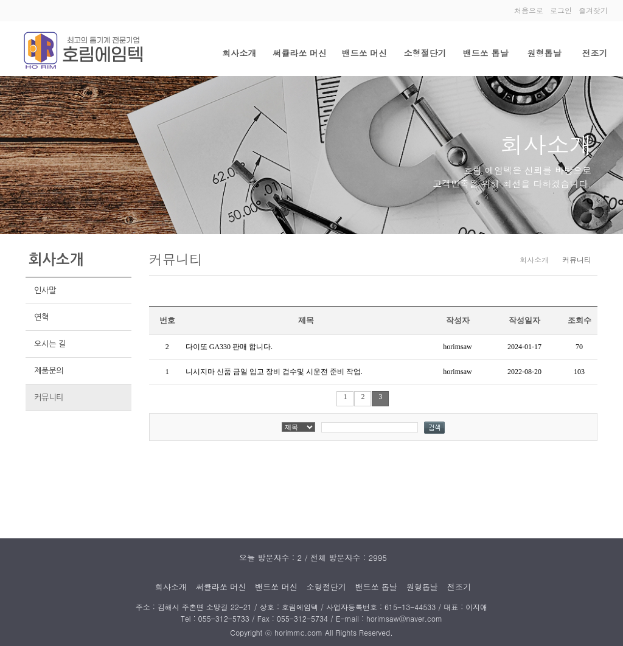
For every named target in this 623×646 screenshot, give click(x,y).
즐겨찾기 (593, 10)
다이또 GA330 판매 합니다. (229, 346)
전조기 (594, 53)
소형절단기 (425, 53)
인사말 (45, 290)
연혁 (41, 317)
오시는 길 (50, 344)
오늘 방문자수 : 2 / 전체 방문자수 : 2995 (313, 557)
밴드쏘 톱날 (486, 53)
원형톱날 (544, 53)
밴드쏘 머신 (365, 53)
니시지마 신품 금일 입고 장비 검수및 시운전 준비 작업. (274, 371)
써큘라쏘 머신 (300, 53)
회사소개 (239, 53)
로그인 (561, 10)
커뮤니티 (49, 397)
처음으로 (528, 10)
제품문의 (49, 371)
